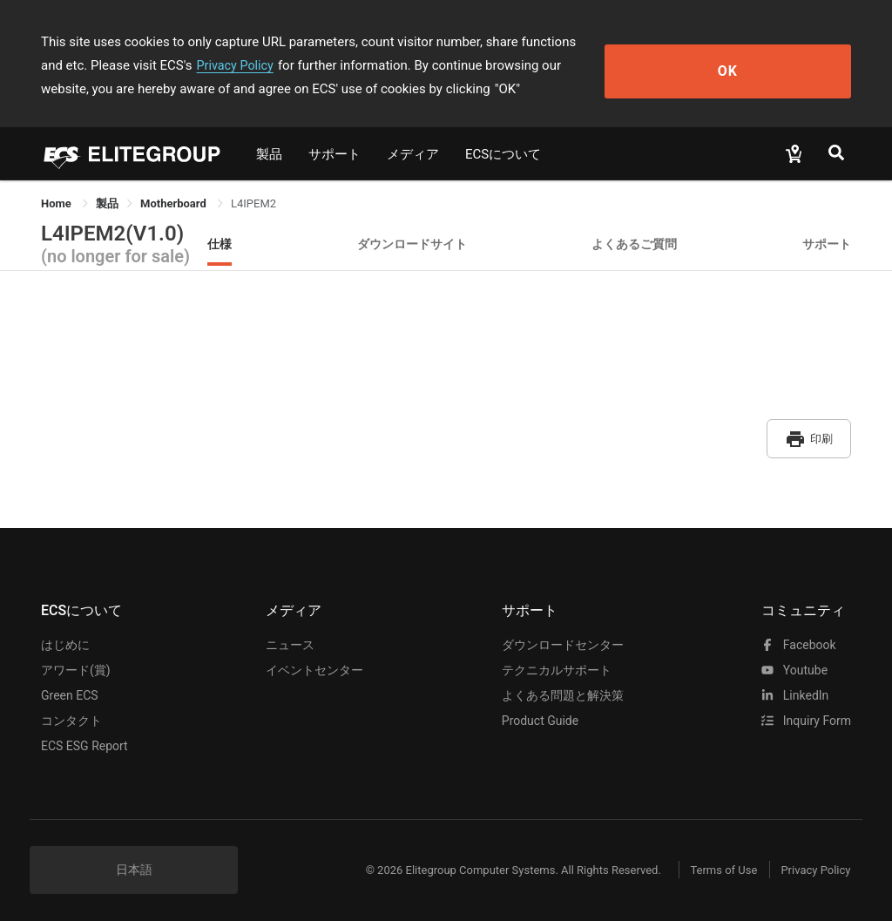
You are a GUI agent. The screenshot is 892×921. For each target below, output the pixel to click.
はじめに (65, 637)
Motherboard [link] (174, 203)
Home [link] (57, 203)
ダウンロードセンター (563, 637)
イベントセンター (314, 662)
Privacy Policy (118, 65)
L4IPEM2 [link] (253, 203)
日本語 (134, 862)
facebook (798, 637)
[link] (107, 203)
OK (788, 66)
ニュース (290, 637)
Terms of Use (706, 862)
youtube (794, 662)
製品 (269, 154)
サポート (334, 154)
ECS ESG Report (84, 738)
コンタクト (71, 713)
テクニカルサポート (557, 662)
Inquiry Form (806, 713)
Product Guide (540, 713)
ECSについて (503, 154)
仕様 (219, 243)
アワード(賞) (76, 662)
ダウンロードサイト (412, 243)
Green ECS (69, 687)
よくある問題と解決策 (563, 687)
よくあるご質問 (634, 243)
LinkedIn (794, 687)
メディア (413, 154)
